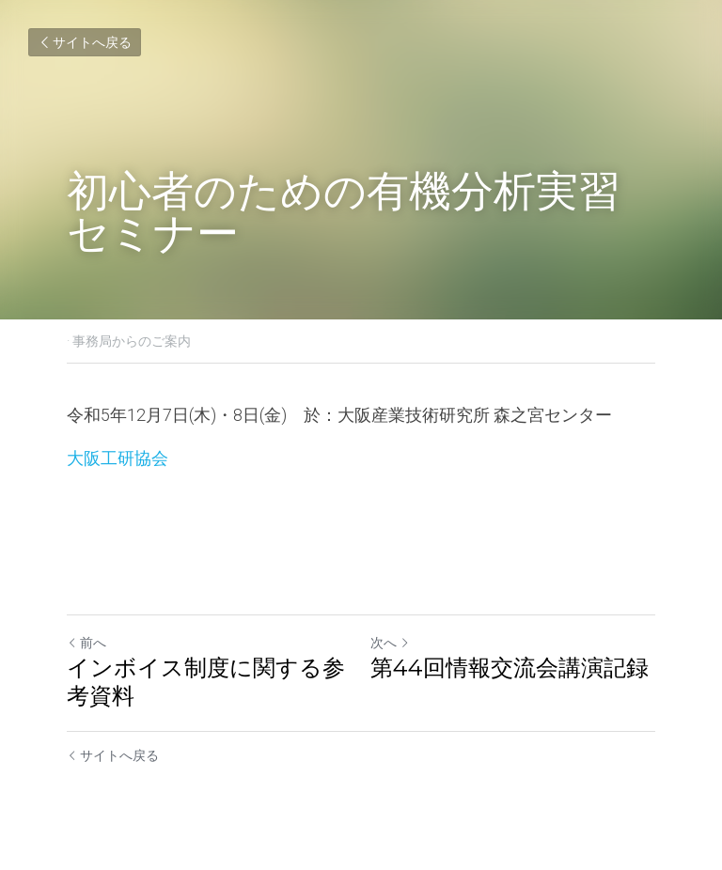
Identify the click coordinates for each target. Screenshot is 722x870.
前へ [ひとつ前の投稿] (86, 642)
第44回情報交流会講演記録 (509, 667)
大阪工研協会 (117, 458)
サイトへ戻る (85, 42)
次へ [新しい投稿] (390, 642)
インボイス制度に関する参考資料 (206, 681)
